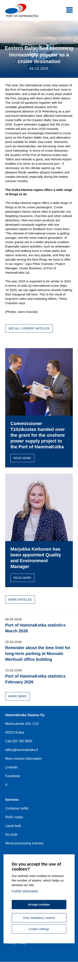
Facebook (12, 776)
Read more (22, 458)
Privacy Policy (15, 943)
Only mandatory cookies (39, 917)
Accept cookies (39, 904)
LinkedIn (11, 767)
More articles (20, 599)
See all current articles (29, 328)
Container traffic (17, 808)
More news (17, 696)
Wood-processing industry (24, 843)
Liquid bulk (13, 826)
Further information (25, 890)
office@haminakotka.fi (21, 750)
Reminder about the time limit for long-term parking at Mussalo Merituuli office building (37, 653)
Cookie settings (39, 928)
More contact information (23, 758)
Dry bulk (11, 834)
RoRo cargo (14, 817)
